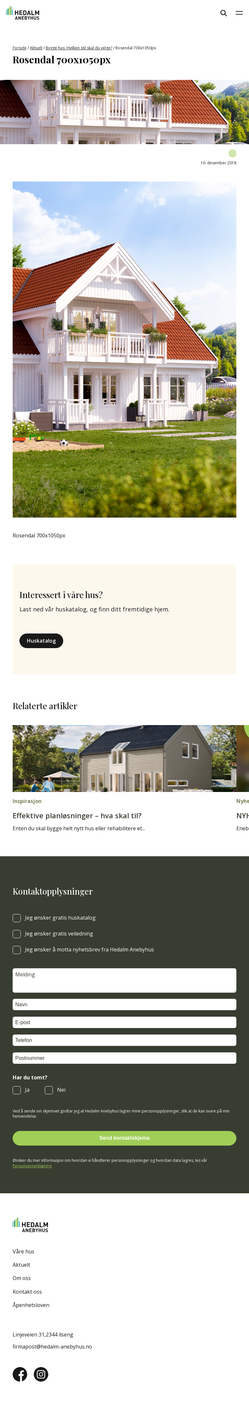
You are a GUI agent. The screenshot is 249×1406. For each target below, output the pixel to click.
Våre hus (23, 1251)
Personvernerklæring (32, 1166)
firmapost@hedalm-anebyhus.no (52, 1346)
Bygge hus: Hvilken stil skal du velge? (79, 48)
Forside (20, 48)
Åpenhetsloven (31, 1305)
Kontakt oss (27, 1291)
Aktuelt (36, 48)
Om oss (22, 1278)
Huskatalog (41, 640)
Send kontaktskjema (125, 1138)
